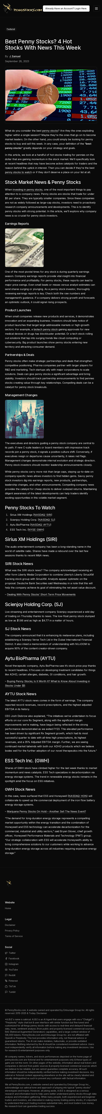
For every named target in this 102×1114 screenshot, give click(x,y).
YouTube (11, 969)
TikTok (10, 986)
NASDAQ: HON (78, 795)
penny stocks (50, 130)
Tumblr (10, 992)
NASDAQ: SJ (46, 519)
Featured (11, 29)
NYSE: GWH (35, 529)
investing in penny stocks (27, 189)
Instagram (12, 964)
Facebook (12, 958)
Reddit (10, 975)
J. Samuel (15, 56)
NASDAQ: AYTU (40, 524)
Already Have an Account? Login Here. (66, 8)
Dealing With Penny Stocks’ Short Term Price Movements (41, 594)
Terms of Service (14, 936)
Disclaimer (10, 925)
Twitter (10, 953)
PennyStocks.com (16, 1010)
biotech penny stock (46, 329)
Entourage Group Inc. (74, 1010)
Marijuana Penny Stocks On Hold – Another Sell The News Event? (46, 811)
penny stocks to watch (18, 172)
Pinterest (11, 980)
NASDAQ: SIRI (42, 514)
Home (8, 908)
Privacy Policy (12, 930)
